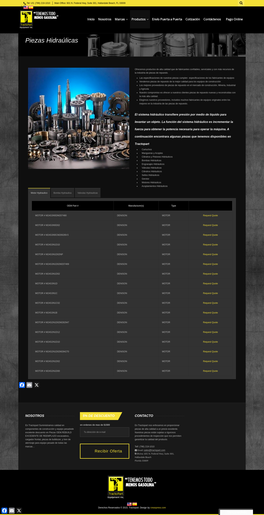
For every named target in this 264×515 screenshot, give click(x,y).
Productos (139, 19)
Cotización (193, 19)
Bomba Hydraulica (63, 193)
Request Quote (210, 215)
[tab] (39, 193)
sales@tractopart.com (154, 450)
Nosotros (104, 19)
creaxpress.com (158, 507)
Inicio (91, 19)
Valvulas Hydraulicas (88, 193)
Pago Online (234, 19)
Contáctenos (212, 19)
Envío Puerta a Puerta (167, 19)
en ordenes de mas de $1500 (95, 425)
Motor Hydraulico (39, 193)
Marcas (121, 19)
